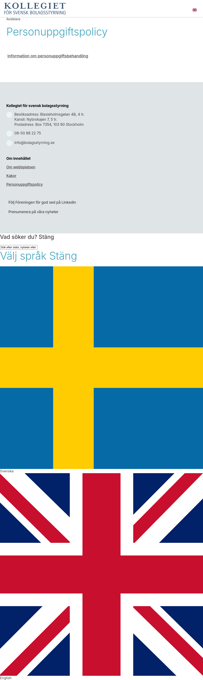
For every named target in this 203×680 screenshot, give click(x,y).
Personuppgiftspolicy (24, 184)
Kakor (11, 176)
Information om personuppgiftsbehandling (47, 56)
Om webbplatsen (20, 167)
